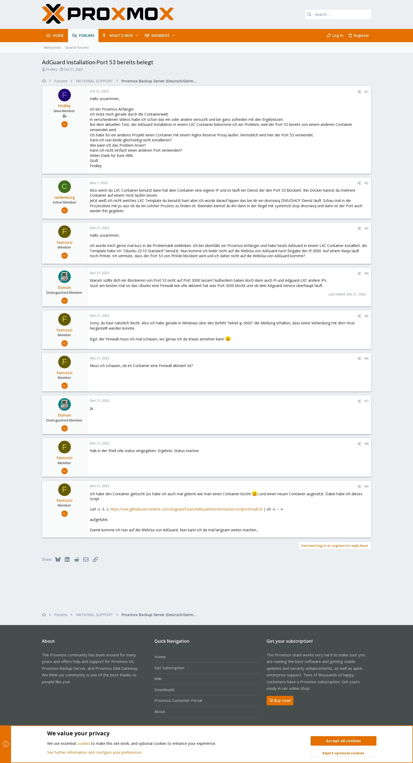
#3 (366, 228)
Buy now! (280, 700)
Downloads (164, 689)
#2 (366, 183)
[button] (136, 35)
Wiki (157, 678)
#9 (366, 486)
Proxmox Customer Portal (178, 700)
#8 (366, 443)
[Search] (338, 14)
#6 (366, 358)
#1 (366, 91)
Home (160, 656)
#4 (366, 273)
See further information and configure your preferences (94, 752)
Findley (51, 69)
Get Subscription (169, 667)
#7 (366, 401)
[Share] (359, 91)
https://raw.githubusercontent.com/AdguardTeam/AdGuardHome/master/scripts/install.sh (186, 509)
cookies (83, 743)
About (159, 711)
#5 (366, 316)
